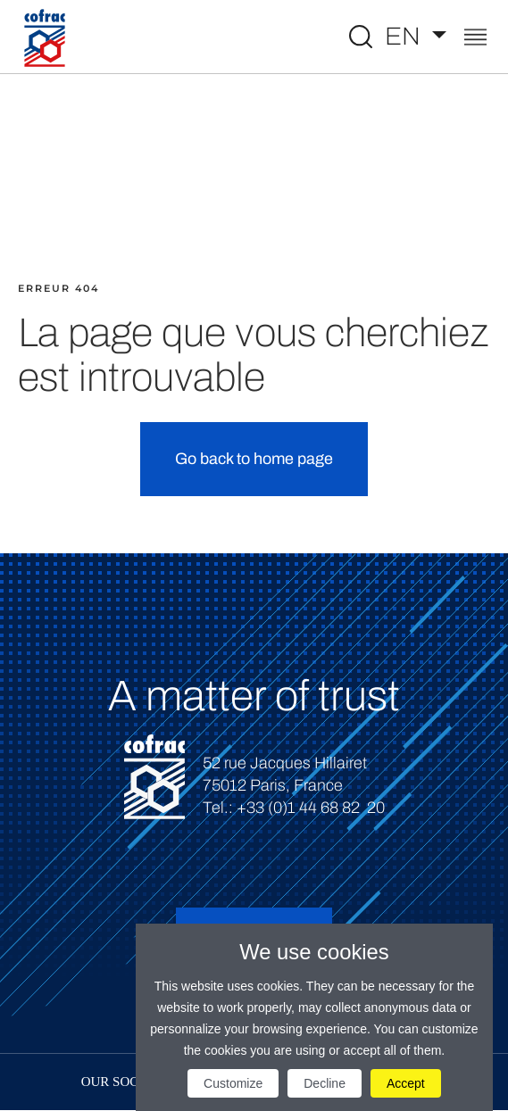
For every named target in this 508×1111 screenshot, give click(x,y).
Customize (233, 1083)
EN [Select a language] (405, 36)
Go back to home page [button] (254, 459)
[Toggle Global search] (361, 36)
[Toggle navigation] (475, 39)
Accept (406, 1083)
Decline (325, 1083)
